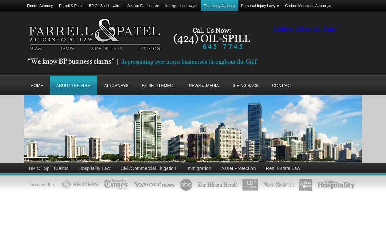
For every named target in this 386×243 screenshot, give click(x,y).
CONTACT (281, 85)
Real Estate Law (283, 168)
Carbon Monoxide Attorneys (308, 6)
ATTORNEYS (116, 85)
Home (37, 85)
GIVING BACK (245, 85)
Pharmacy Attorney (219, 6)
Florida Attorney (40, 6)
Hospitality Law (94, 168)
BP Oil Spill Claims (48, 168)
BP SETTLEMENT (158, 85)
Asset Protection (238, 168)
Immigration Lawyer (181, 6)
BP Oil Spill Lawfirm (105, 6)
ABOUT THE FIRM (73, 85)
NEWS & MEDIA (204, 85)
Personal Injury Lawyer (260, 6)
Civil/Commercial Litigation (148, 168)
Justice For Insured (143, 6)
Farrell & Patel (71, 6)
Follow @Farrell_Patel (305, 28)
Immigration (199, 168)
